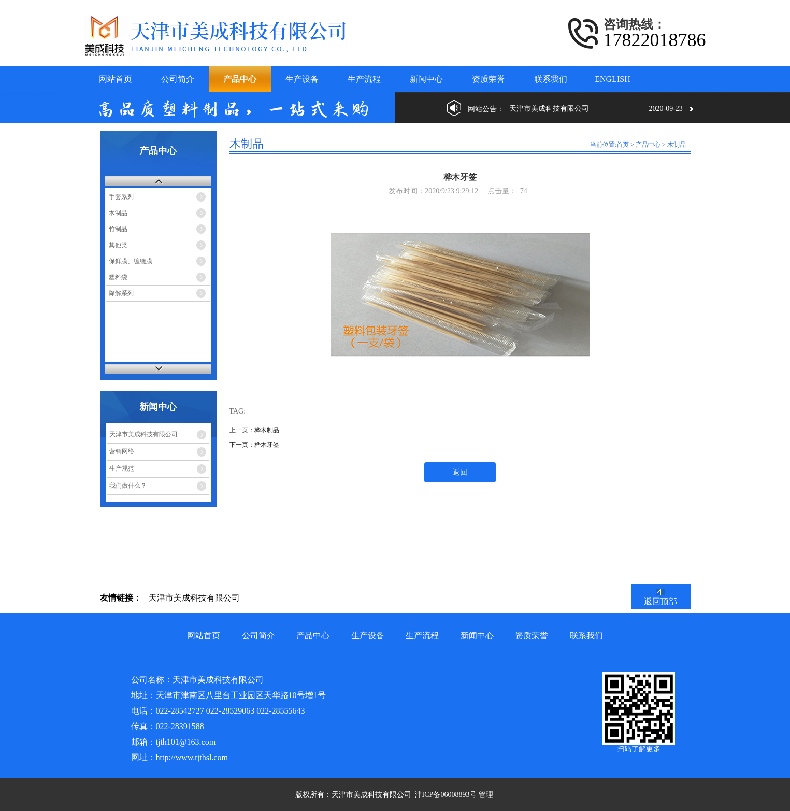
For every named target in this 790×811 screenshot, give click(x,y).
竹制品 (118, 229)
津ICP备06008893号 (446, 795)
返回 (460, 472)
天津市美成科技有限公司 (143, 434)
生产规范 (121, 468)
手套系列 (121, 197)
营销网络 (121, 451)
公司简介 (258, 635)
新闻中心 (477, 635)
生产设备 (367, 635)
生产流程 (422, 635)
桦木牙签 (266, 444)
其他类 (118, 245)
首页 (622, 144)
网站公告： (486, 109)
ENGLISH (612, 79)
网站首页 (203, 635)
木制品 (118, 213)
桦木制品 (266, 430)
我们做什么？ (128, 485)
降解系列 (121, 293)
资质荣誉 (531, 635)
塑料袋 (118, 277)
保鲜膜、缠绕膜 (130, 261)
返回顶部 (660, 601)
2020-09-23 (666, 108)
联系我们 (586, 635)
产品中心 (648, 144)
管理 (486, 795)
